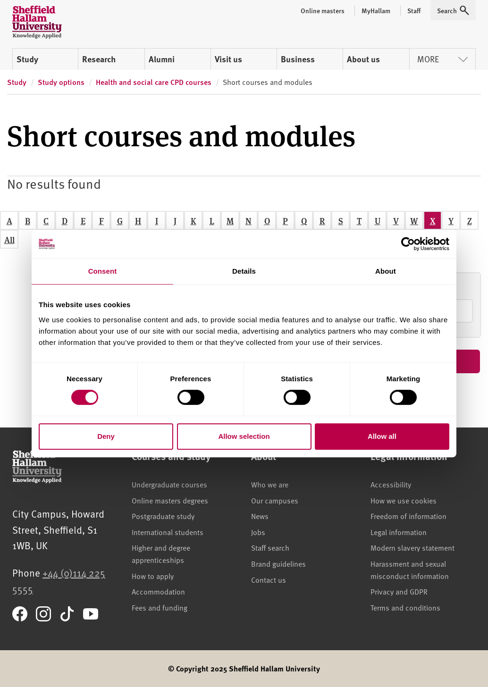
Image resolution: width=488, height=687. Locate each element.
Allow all (382, 436)
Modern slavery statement (412, 547)
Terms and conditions (405, 607)
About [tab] (385, 271)
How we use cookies (403, 500)
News (260, 516)
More (442, 59)
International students (167, 532)
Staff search (270, 547)
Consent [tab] (102, 271)
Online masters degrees (170, 500)
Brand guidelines (278, 563)
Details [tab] (244, 271)
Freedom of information (408, 516)
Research (99, 59)
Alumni (162, 59)
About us (363, 59)
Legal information (398, 532)
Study (27, 59)
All (9, 239)
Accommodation (158, 591)
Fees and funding (159, 607)
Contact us (268, 579)
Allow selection (243, 436)
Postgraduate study (163, 516)
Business (298, 59)
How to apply (153, 575)
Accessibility (390, 484)
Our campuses (274, 500)
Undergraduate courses (169, 484)
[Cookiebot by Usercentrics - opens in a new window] (408, 244)
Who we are (269, 484)
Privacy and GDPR (399, 591)
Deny (106, 436)
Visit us (228, 59)
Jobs (258, 532)
